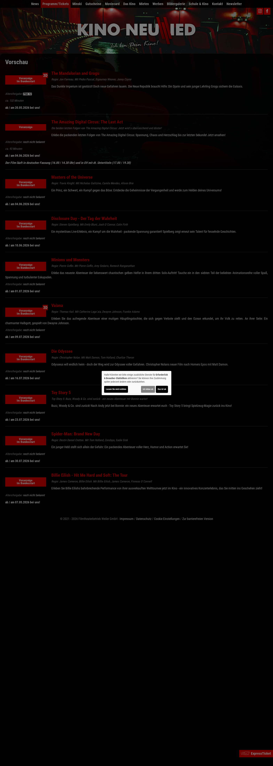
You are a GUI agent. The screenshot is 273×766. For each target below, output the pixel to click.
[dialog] (136, 383)
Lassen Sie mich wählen (116, 389)
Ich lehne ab (148, 389)
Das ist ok (162, 389)
